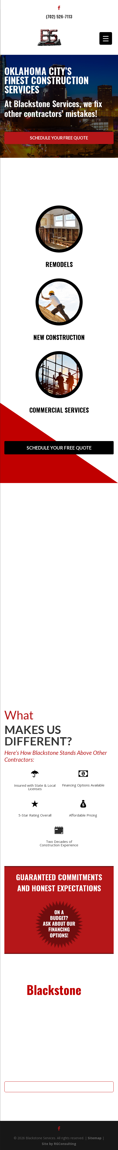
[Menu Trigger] (105, 38)
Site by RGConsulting (59, 1144)
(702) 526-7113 (59, 16)
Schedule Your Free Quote (59, 137)
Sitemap (94, 1138)
